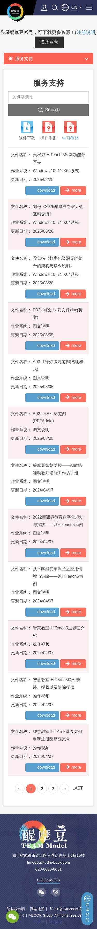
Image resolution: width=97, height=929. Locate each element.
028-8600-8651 (48, 869)
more (73, 190)
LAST (77, 788)
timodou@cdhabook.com (48, 862)
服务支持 (20, 58)
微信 (41, 892)
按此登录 (49, 42)
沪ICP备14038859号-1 (68, 909)
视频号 (55, 892)
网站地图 (37, 909)
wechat (12, 916)
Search (52, 109)
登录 (44, 8)
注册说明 (86, 32)
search (55, 7)
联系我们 (87, 912)
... (19, 787)
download (46, 190)
